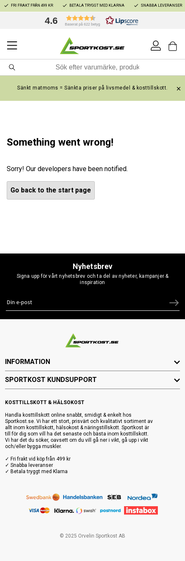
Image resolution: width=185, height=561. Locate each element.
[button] (89, 20)
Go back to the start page (50, 190)
